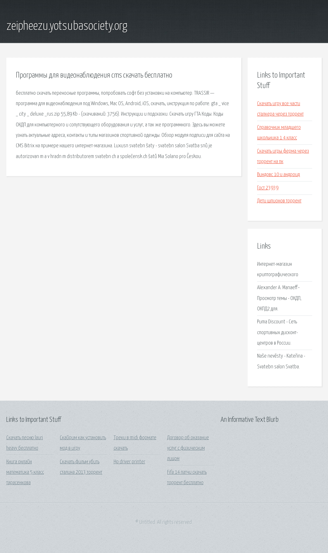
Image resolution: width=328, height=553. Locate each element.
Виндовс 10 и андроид (278, 174)
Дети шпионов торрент (279, 201)
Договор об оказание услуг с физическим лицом (188, 448)
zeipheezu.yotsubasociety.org (66, 26)
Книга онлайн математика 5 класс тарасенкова (25, 472)
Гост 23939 (267, 188)
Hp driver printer (129, 462)
